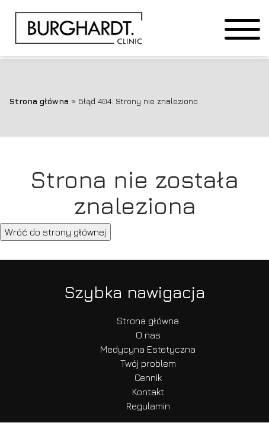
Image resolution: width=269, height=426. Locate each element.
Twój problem (148, 363)
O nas (148, 335)
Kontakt (148, 391)
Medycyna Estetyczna (148, 349)
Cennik (148, 377)
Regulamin (148, 406)
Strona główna (39, 101)
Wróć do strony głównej (55, 232)
